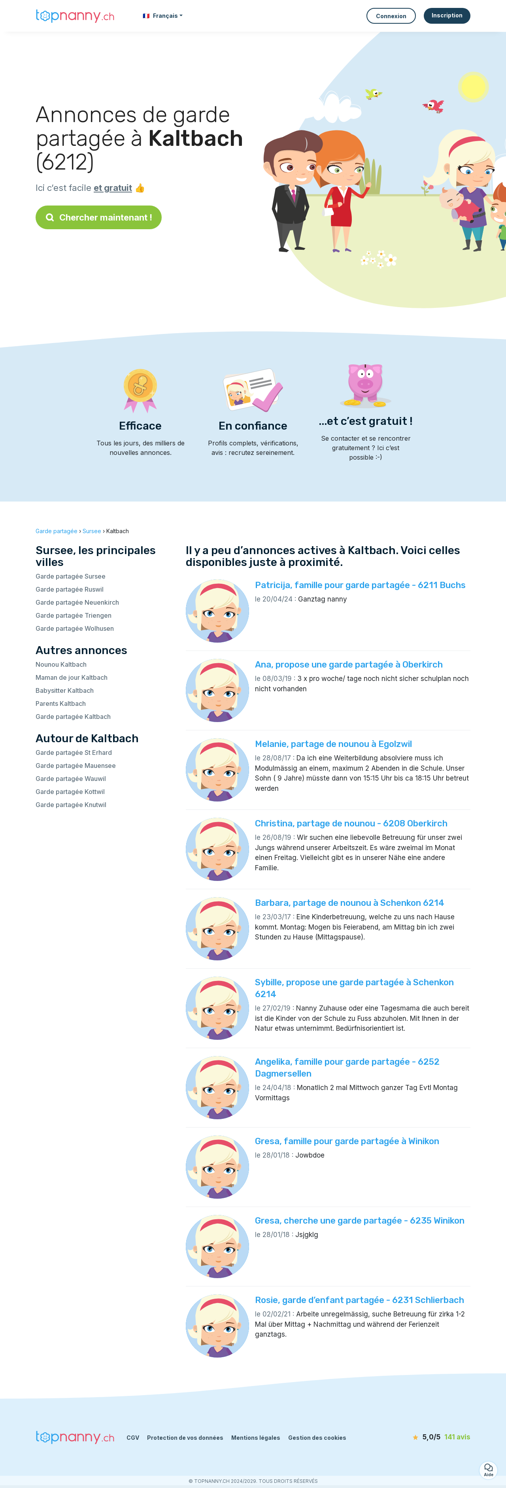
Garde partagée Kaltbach (73, 716)
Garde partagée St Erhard (74, 752)
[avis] (425, 1437)
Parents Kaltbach (61, 703)
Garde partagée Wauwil (71, 779)
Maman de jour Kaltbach (72, 677)
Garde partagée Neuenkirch (77, 602)
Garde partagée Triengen (73, 615)
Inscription (447, 15)
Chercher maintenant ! (98, 217)
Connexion (391, 16)
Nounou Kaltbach (61, 664)
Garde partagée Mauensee (76, 765)
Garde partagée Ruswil (70, 589)
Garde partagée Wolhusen (75, 628)
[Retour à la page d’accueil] (75, 16)
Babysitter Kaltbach (65, 690)
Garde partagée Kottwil (70, 792)
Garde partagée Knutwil (71, 805)
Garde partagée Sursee (71, 576)
